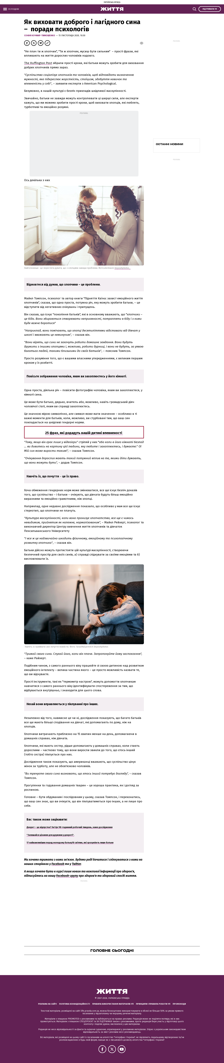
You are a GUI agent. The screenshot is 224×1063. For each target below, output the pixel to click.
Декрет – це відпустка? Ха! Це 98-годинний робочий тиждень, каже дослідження (69, 827)
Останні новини (169, 144)
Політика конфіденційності (74, 1004)
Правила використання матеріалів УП (113, 1004)
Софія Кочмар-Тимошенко (40, 35)
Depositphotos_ (122, 268)
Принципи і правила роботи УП (153, 1004)
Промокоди (179, 1004)
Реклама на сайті (47, 1004)
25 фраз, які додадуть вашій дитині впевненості (84, 433)
